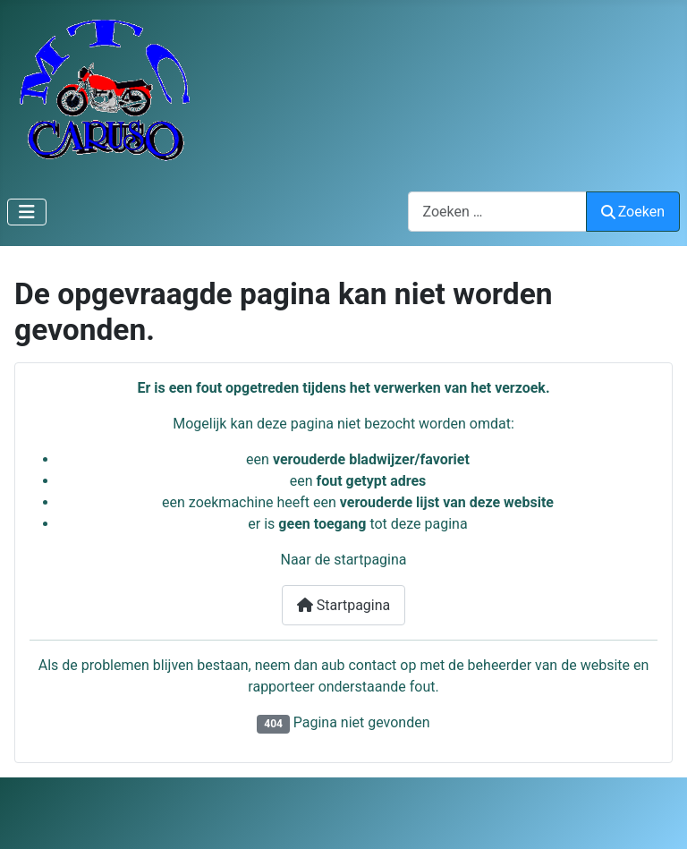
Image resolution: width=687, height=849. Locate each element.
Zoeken (633, 211)
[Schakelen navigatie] (27, 212)
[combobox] (497, 211)
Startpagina (344, 605)
